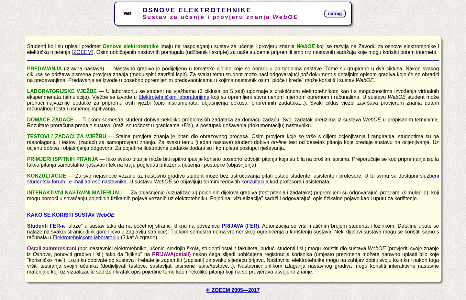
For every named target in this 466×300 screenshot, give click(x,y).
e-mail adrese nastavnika (98, 181)
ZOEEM (82, 52)
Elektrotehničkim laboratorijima (174, 97)
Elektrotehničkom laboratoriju (86, 237)
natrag (335, 13)
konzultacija (255, 181)
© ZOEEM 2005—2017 (233, 290)
